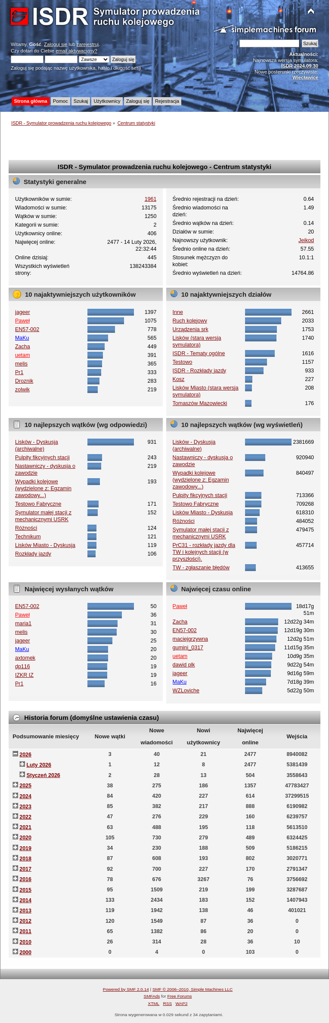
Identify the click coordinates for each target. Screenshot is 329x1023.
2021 (25, 827)
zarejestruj (88, 44)
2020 (25, 838)
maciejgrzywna (190, 639)
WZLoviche (186, 691)
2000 (25, 952)
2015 (25, 890)
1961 (151, 199)
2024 (25, 796)
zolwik (22, 390)
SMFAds (152, 996)
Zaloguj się (55, 44)
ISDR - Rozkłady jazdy (200, 371)
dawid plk (184, 665)
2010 (25, 942)
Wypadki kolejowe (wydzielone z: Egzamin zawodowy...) (43, 488)
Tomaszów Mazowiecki (200, 403)
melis (21, 364)
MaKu (22, 338)
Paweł (22, 321)
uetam (22, 355)
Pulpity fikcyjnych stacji (42, 458)
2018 (25, 859)
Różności (26, 528)
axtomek (25, 658)
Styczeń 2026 (43, 775)
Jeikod (306, 240)
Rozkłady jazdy (33, 554)
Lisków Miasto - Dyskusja (45, 545)
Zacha (22, 347)
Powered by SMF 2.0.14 (126, 989)
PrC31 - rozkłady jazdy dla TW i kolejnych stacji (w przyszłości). (204, 552)
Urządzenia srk (190, 329)
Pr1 (19, 372)
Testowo (182, 362)
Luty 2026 (38, 765)
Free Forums (179, 996)
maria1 (23, 624)
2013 (25, 911)
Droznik (24, 381)
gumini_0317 (188, 648)
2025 (25, 786)
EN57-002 (27, 329)
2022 (25, 817)
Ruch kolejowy (190, 321)
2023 (25, 807)
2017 (25, 869)
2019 (25, 848)
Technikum (28, 537)
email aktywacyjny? (76, 50)
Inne (178, 312)
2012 (25, 921)
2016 (25, 879)
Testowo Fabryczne (38, 504)
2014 (25, 900)
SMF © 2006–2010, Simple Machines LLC (192, 989)
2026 (25, 755)
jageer (22, 312)
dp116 (22, 667)
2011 (25, 931)
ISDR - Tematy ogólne (199, 353)
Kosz (179, 379)
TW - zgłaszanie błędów (201, 568)
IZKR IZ (24, 675)
